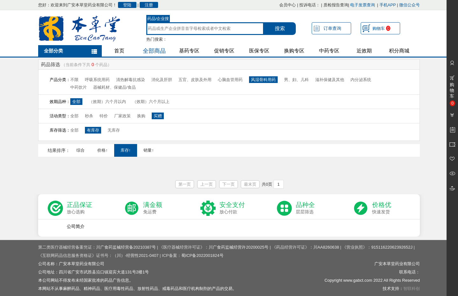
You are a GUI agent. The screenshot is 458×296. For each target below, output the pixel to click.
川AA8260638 (326, 247)
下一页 (228, 184)
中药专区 (329, 50)
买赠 (158, 116)
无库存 (114, 130)
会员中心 (287, 5)
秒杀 (89, 116)
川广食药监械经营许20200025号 (238, 247)
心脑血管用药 (230, 79)
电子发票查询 (362, 5)
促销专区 (224, 50)
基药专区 (189, 50)
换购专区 (294, 50)
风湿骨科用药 (263, 79)
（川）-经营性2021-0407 (136, 255)
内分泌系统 (360, 79)
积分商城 (399, 50)
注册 (149, 5)
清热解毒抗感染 (130, 79)
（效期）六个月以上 (151, 101)
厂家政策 (122, 116)
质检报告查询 (335, 5)
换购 (141, 116)
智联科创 (411, 288)
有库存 (93, 130)
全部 (76, 101)
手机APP (387, 5)
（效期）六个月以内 (107, 101)
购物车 (381, 28)
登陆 (127, 5)
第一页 (184, 184)
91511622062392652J (391, 247)
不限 (74, 79)
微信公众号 (409, 5)
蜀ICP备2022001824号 (202, 255)
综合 (80, 150)
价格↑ (102, 150)
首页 (119, 50)
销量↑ (148, 150)
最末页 (250, 184)
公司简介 (76, 226)
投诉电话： (309, 5)
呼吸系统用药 (97, 79)
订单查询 (332, 28)
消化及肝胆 (161, 79)
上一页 (206, 184)
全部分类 (53, 50)
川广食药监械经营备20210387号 (126, 247)
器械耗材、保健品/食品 (114, 87)
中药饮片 (78, 87)
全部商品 (154, 51)
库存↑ (126, 150)
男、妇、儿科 (296, 79)
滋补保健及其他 (329, 79)
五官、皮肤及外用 (195, 79)
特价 (104, 116)
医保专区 (259, 50)
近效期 (364, 50)
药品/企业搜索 (158, 19)
